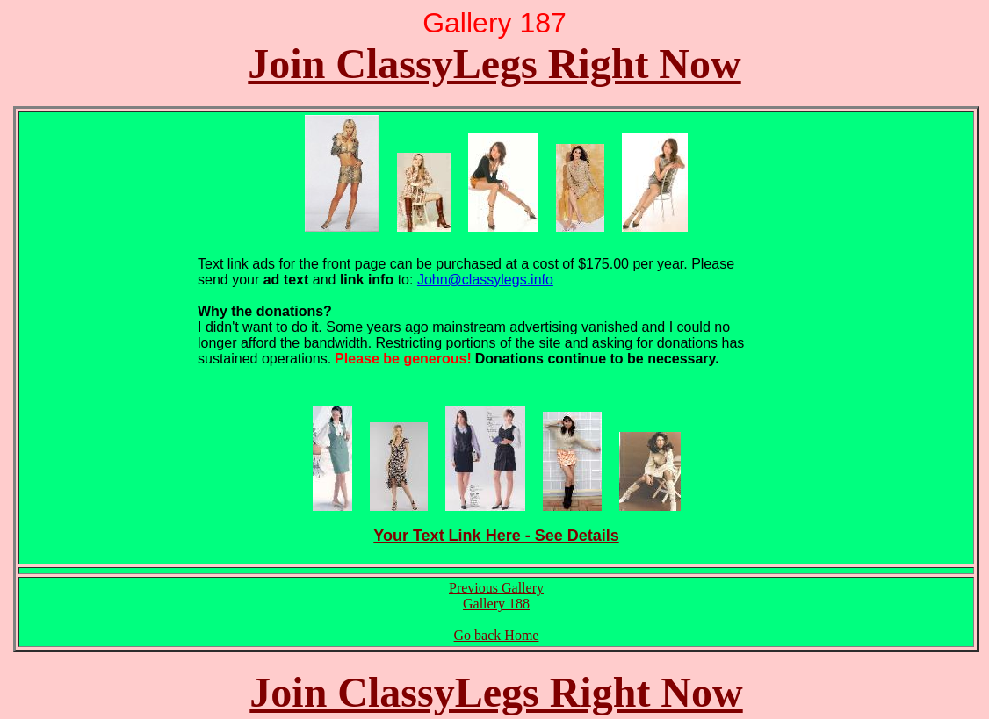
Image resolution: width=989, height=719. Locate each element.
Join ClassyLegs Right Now (494, 63)
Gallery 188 (496, 603)
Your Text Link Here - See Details (495, 535)
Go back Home (496, 635)
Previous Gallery (496, 587)
